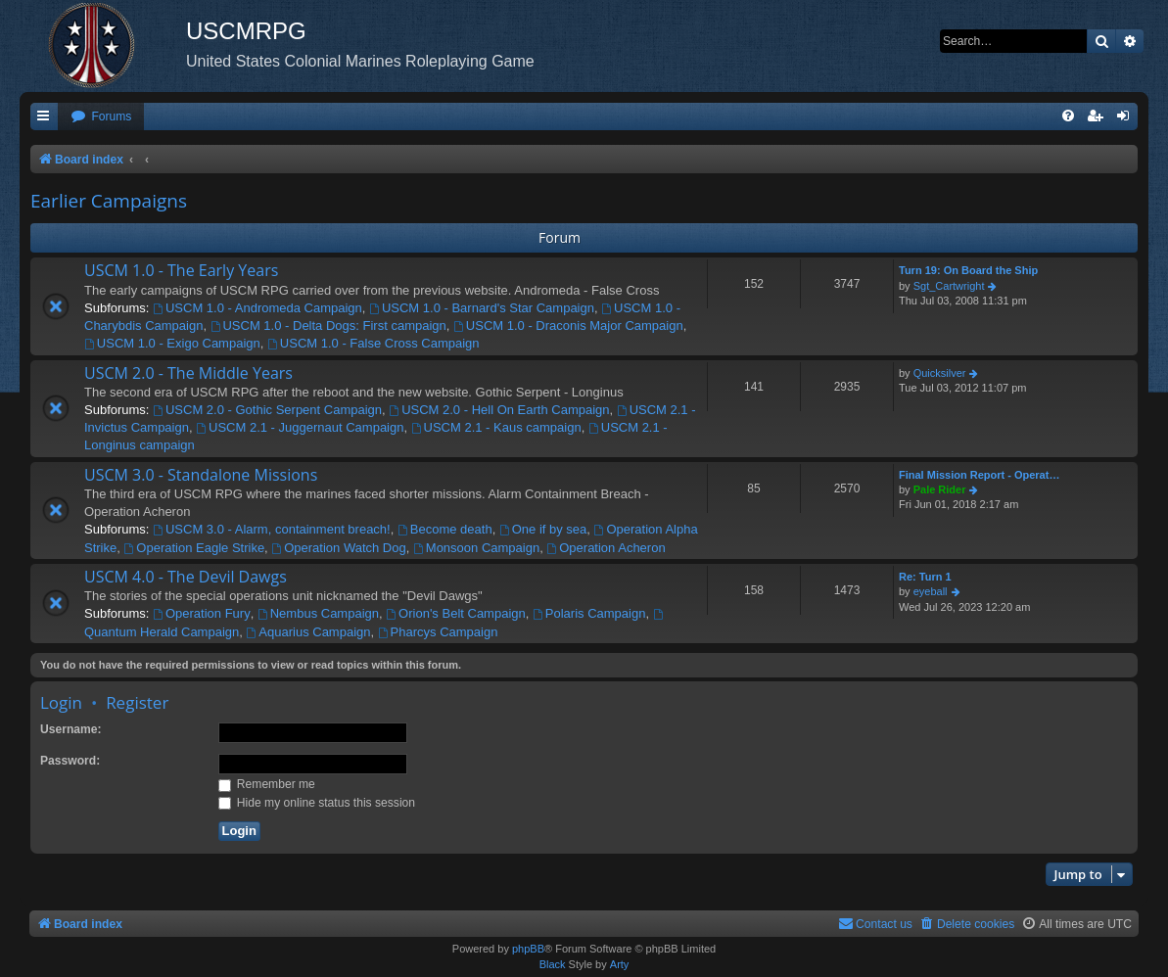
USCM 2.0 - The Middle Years (188, 373)
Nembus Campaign (318, 613)
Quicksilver (939, 373)
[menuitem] (101, 117)
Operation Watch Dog (338, 547)
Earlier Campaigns (108, 200)
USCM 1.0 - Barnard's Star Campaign (481, 308)
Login (61, 702)
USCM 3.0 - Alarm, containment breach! (272, 529)
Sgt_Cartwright (949, 286)
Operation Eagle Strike (193, 547)
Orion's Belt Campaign (456, 613)
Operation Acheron (605, 547)
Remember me (266, 784)
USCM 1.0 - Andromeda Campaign (257, 308)
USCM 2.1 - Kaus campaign (496, 427)
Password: (70, 761)
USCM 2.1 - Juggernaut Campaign (299, 427)
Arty (620, 964)
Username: (71, 729)
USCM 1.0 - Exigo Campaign (172, 343)
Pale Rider (939, 489)
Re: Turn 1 (925, 576)
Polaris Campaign (589, 613)
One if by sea (542, 529)
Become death (444, 529)
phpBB (528, 948)
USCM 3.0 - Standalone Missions (200, 475)
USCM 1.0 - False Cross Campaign (373, 343)
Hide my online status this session (317, 803)
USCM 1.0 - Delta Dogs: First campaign (328, 325)
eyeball (930, 591)
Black (552, 964)
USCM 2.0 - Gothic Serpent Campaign (267, 409)
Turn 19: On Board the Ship (968, 270)
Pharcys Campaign (438, 632)
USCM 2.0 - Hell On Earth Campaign (499, 409)
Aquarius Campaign (308, 632)
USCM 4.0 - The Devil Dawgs (185, 576)
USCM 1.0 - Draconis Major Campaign (568, 325)
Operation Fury (202, 613)
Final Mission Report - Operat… (979, 475)
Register (137, 702)
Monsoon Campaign (476, 547)
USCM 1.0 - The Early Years (181, 270)
